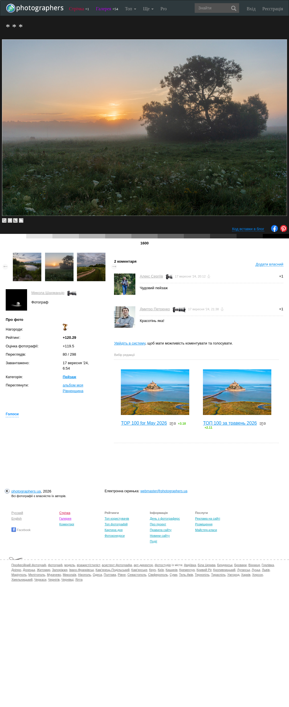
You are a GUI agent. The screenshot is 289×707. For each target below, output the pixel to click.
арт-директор (143, 565)
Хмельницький (21, 579)
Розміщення (203, 524)
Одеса (97, 574)
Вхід (251, 8)
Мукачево (54, 574)
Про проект (158, 524)
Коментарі (66, 524)
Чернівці (67, 579)
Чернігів (54, 579)
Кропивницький (224, 570)
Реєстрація (272, 8)
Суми (173, 574)
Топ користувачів (117, 518)
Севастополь (136, 574)
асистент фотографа (117, 565)
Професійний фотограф (28, 565)
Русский (17, 512)
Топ (130, 8)
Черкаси (40, 579)
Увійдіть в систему (129, 343)
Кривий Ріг (204, 570)
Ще (148, 8)
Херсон (257, 574)
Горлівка (268, 565)
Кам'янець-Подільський (112, 570)
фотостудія (163, 565)
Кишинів (172, 570)
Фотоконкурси (115, 535)
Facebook (20, 530)
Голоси (12, 414)
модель (69, 565)
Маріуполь (19, 574)
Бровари (240, 565)
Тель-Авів (186, 574)
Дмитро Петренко (155, 309)
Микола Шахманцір (47, 293)
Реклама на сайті (207, 518)
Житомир (43, 570)
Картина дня (114, 530)
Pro (163, 8)
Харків (246, 574)
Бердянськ (225, 565)
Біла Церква (206, 565)
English (16, 518)
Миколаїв (69, 574)
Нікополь (84, 574)
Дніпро (16, 570)
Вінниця (254, 565)
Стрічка (79, 8)
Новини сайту (160, 535)
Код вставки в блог (248, 229)
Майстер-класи (206, 530)
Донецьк (29, 570)
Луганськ (243, 570)
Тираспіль (218, 574)
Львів (266, 570)
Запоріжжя (59, 570)
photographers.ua (26, 491)
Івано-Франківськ (81, 570)
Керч (152, 570)
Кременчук (187, 570)
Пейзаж (69, 377)
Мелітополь (37, 574)
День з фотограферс (165, 518)
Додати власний (269, 264)
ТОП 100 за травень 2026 (230, 423)
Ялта (78, 579)
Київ (161, 570)
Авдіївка (190, 565)
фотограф (55, 565)
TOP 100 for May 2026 (144, 423)
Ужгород (233, 574)
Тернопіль (202, 574)
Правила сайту (161, 530)
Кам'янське (139, 570)
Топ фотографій (116, 524)
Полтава (110, 574)
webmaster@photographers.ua (163, 491)
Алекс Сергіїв (151, 276)
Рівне (122, 574)
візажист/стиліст (88, 565)
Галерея (107, 8)
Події (153, 541)
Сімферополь (158, 574)
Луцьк (256, 570)
